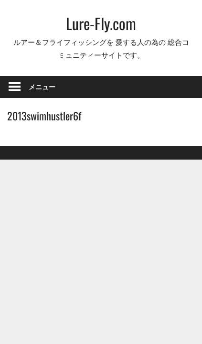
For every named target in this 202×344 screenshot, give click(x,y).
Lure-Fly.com (101, 23)
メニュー (42, 86)
